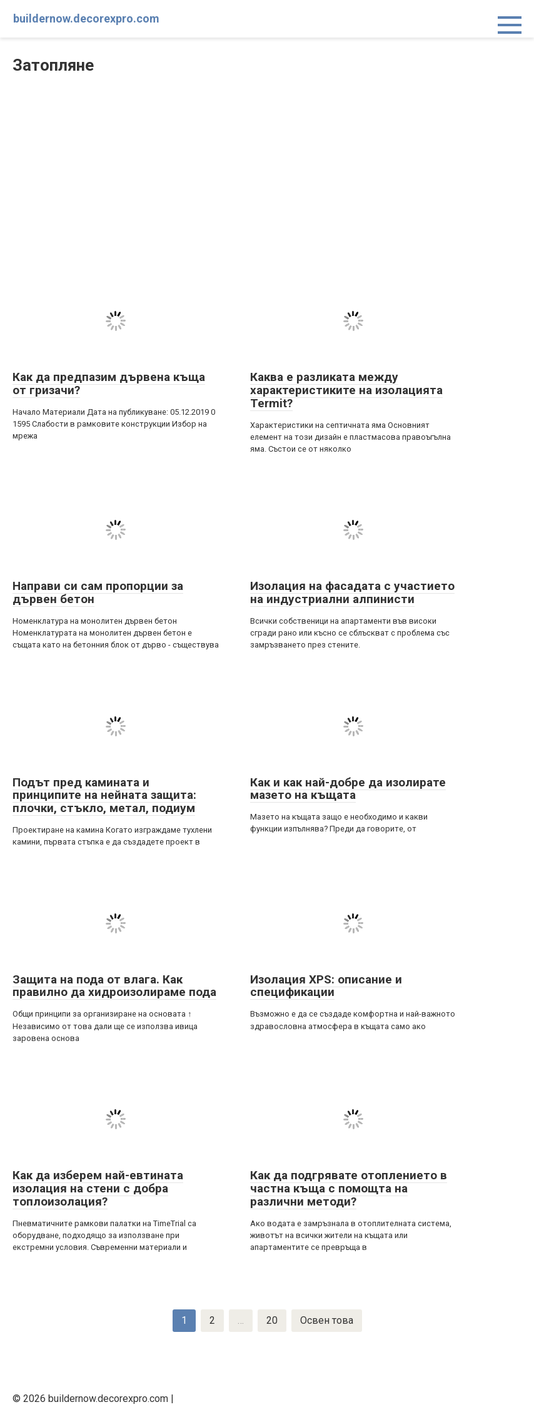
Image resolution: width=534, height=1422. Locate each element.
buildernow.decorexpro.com (86, 18)
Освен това (326, 1320)
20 (272, 1320)
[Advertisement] (267, 177)
